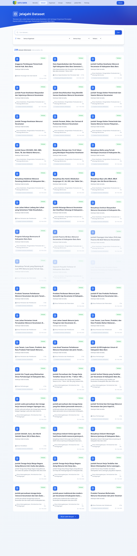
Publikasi (68, 3)
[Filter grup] (80, 38)
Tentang (86, 3)
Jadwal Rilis (77, 3)
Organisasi (52, 3)
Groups (60, 3)
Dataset (43, 3)
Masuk (120, 3)
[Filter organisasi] (46, 38)
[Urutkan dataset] (96, 38)
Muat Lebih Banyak (68, 517)
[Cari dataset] (65, 32)
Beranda (35, 3)
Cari (118, 32)
